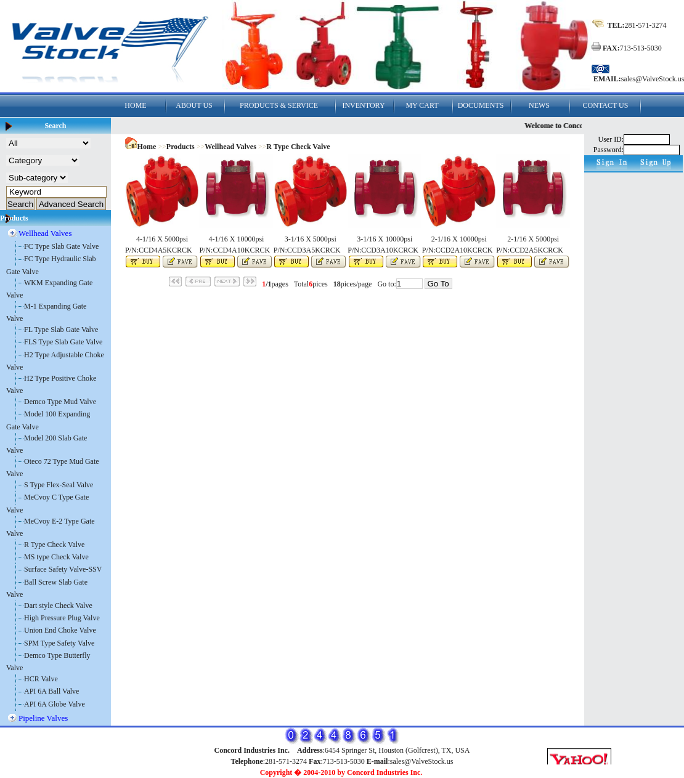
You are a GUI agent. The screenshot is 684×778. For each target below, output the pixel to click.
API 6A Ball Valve (51, 691)
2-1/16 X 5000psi (533, 239)
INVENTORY (363, 105)
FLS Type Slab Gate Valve (63, 342)
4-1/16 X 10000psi (236, 239)
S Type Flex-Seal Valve (58, 484)
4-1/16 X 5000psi (162, 239)
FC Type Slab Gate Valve (61, 246)
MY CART (421, 105)
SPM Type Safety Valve (59, 643)
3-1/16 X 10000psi (384, 239)
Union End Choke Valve (60, 630)
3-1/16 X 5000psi (310, 239)
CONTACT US (606, 105)
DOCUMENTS (481, 105)
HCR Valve (41, 679)
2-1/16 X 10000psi (459, 239)
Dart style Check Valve (58, 605)
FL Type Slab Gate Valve (61, 329)
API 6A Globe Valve (54, 704)
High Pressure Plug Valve (62, 618)
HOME (135, 105)
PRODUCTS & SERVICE (279, 105)
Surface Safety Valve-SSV (63, 569)
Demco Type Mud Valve (60, 401)
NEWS (539, 105)
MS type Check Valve (56, 557)
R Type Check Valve (54, 544)
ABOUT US (194, 105)
